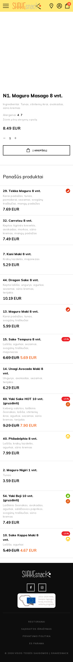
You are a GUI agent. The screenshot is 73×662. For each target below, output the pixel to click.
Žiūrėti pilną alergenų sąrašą (20, 119)
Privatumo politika (37, 636)
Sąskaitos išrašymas (36, 629)
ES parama (36, 643)
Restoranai (36, 621)
